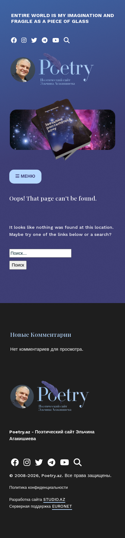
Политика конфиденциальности (38, 487)
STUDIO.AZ (54, 499)
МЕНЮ (25, 176)
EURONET (62, 506)
